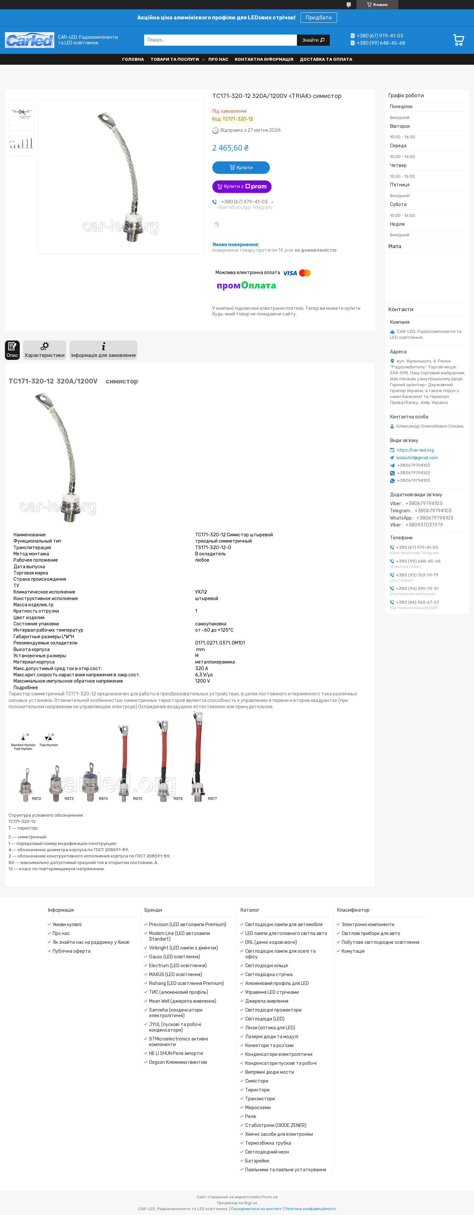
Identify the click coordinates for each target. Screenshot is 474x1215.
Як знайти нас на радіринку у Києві (91, 942)
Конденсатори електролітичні (278, 1054)
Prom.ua (269, 1197)
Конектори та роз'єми (269, 1045)
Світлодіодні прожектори (273, 1010)
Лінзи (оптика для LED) (270, 1028)
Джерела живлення (266, 1001)
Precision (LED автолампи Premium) (187, 924)
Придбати (319, 17)
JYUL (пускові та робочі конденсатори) (175, 1027)
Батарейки (257, 1161)
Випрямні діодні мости (269, 1072)
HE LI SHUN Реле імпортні (176, 1053)
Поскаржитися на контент (256, 1208)
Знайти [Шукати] (311, 40)
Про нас (218, 59)
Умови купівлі (67, 924)
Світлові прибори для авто (371, 933)
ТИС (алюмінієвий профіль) (178, 992)
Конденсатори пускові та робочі (281, 1063)
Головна (133, 59)
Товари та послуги (174, 59)
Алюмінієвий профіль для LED (277, 983)
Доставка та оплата (326, 59)
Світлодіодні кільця (266, 966)
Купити (244, 168)
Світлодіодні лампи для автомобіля (284, 924)
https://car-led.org (415, 450)
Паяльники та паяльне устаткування (285, 1170)
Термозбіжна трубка (268, 1143)
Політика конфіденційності (310, 1208)
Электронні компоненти (368, 924)
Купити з (245, 187)
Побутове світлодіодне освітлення (380, 942)
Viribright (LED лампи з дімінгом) (183, 948)
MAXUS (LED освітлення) (175, 974)
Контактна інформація (264, 59)
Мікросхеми (258, 1107)
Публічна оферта (72, 951)
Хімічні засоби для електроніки (279, 1134)
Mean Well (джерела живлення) (182, 1001)
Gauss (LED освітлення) (174, 957)
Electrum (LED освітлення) (178, 966)
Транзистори (260, 1099)
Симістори (256, 1081)
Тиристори (257, 1090)
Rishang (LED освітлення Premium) (186, 983)
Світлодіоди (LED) (264, 1019)
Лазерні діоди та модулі (271, 1037)
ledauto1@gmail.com (417, 457)
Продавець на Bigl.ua (237, 1203)
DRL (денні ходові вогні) (271, 942)
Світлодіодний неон (267, 1152)
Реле (250, 1116)
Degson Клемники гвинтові (178, 1062)
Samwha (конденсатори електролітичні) (175, 1012)
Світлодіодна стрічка (269, 974)
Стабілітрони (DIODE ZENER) (275, 1125)
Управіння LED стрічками (272, 992)
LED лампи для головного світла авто (286, 933)
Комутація (353, 951)
